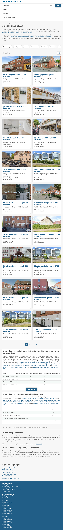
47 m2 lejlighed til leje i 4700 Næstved (45, 75)
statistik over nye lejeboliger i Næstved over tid (17, 364)
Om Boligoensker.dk (8, 496)
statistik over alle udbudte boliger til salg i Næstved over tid (29, 365)
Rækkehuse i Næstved (8, 471)
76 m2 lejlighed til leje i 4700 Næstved (14, 107)
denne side (39, 444)
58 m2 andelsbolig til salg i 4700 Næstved (15, 235)
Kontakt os (5, 497)
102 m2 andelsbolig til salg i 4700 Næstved (47, 170)
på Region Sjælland (26, 32)
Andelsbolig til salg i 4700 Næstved (46, 174)
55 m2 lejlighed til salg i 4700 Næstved (45, 330)
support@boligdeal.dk (8, 488)
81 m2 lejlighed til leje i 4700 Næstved (45, 107)
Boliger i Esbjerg (6, 508)
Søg (58, 5)
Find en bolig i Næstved (11, 427)
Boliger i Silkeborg (7, 522)
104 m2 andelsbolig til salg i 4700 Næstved (47, 235)
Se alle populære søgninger (11, 478)
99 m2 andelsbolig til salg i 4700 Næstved (46, 267)
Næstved (26, 22)
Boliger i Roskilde (7, 519)
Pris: (35, 178)
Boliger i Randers (7, 510)
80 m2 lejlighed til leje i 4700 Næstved (14, 75)
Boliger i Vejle (6, 518)
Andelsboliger (7, 47)
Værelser (44, 47)
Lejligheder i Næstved (8, 468)
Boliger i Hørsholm (7, 524)
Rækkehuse (34, 47)
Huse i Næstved (6, 469)
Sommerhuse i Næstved (9, 474)
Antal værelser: (7, 83)
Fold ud (30, 389)
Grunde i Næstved (7, 475)
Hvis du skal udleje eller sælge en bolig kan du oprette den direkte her (30, 36)
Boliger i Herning (6, 521)
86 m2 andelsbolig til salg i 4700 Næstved (15, 203)
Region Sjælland (17, 22)
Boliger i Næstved (7, 527)
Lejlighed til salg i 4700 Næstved (45, 333)
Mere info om (6, 32)
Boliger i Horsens (7, 513)
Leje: (4, 81)
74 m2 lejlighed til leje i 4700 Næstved (14, 139)
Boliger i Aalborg (6, 505)
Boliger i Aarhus (6, 504)
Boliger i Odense (6, 507)
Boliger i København (7, 502)
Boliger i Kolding (6, 511)
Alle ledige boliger (6, 22)
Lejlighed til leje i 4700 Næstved (14, 79)
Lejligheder (18, 47)
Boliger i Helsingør (7, 526)
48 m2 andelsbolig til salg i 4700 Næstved (46, 203)
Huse (26, 47)
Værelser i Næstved (7, 472)
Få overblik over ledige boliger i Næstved (34, 427)
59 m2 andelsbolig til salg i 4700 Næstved (15, 267)
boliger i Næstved (15, 32)
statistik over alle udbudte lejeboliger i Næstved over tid (33, 362)
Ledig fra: (6, 178)
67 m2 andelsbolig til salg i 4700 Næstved (46, 298)
